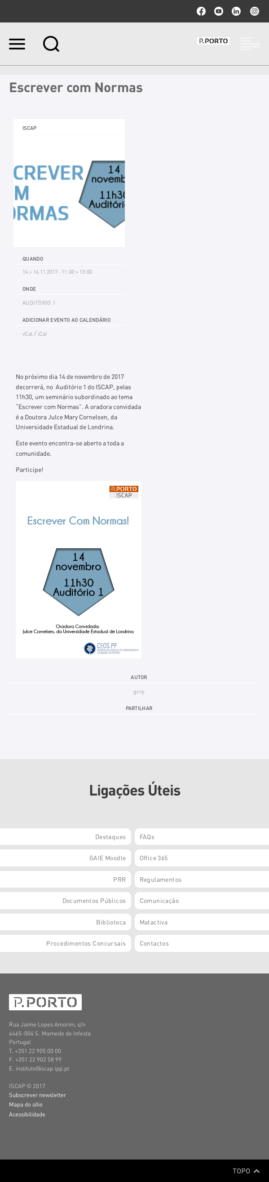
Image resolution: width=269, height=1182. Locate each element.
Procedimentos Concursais (86, 943)
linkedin (236, 11)
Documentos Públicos (94, 900)
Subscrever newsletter (37, 1094)
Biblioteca (111, 922)
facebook (201, 11)
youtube (218, 11)
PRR (119, 879)
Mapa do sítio (26, 1104)
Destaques (110, 836)
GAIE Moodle (107, 857)
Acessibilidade (27, 1114)
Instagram (253, 11)
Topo (246, 1170)
